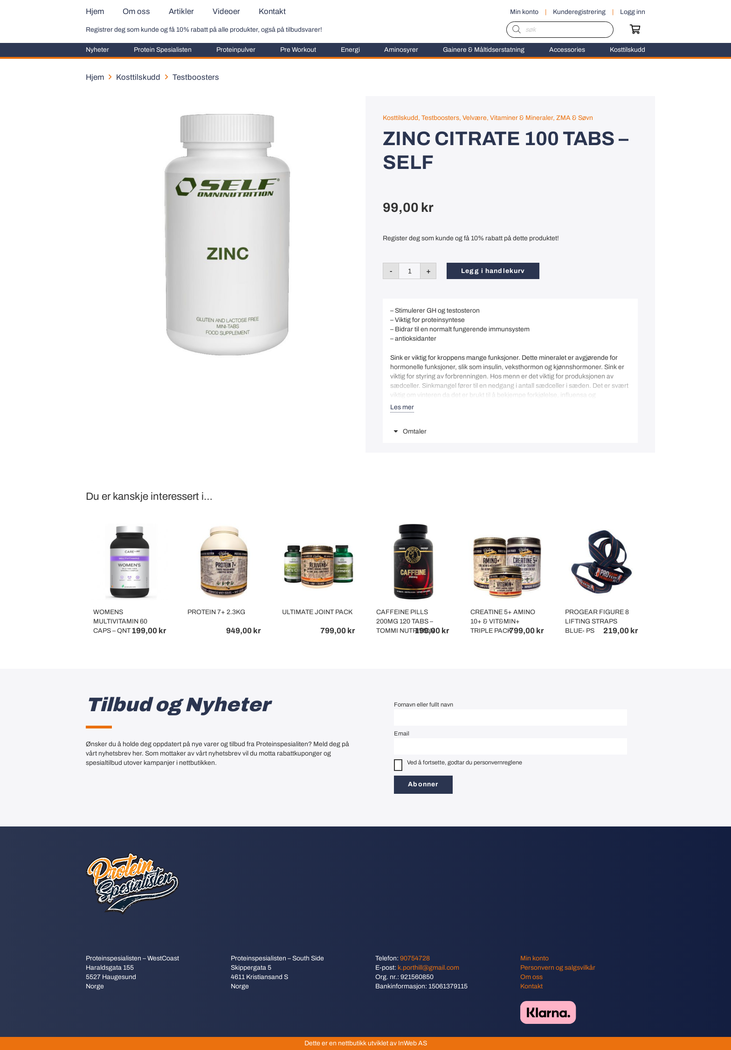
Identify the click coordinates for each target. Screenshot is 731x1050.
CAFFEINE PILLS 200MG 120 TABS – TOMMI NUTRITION (405, 622)
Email (401, 733)
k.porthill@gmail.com (428, 967)
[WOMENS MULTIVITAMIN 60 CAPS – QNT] (129, 528)
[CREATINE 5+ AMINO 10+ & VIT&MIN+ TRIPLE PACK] (507, 528)
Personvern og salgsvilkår (557, 967)
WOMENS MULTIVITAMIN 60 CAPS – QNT (120, 622)
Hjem (95, 77)
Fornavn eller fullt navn (423, 704)
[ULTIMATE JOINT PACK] (318, 528)
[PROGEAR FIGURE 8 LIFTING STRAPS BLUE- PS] (601, 528)
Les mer (402, 407)
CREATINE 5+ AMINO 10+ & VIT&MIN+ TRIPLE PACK (502, 622)
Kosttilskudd (138, 77)
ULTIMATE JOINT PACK (317, 612)
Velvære (474, 117)
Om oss (531, 976)
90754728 (415, 958)
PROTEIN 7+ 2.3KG (216, 612)
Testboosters (195, 77)
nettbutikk (352, 1043)
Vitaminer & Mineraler (521, 117)
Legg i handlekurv (493, 270)
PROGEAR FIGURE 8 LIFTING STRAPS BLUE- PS (597, 622)
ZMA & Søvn (574, 117)
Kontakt (531, 986)
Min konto (534, 958)
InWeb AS (412, 1043)
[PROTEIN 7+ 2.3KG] (224, 528)
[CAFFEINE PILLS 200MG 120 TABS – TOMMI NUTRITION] (412, 528)
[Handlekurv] (635, 29)
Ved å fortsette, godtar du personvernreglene (458, 765)
